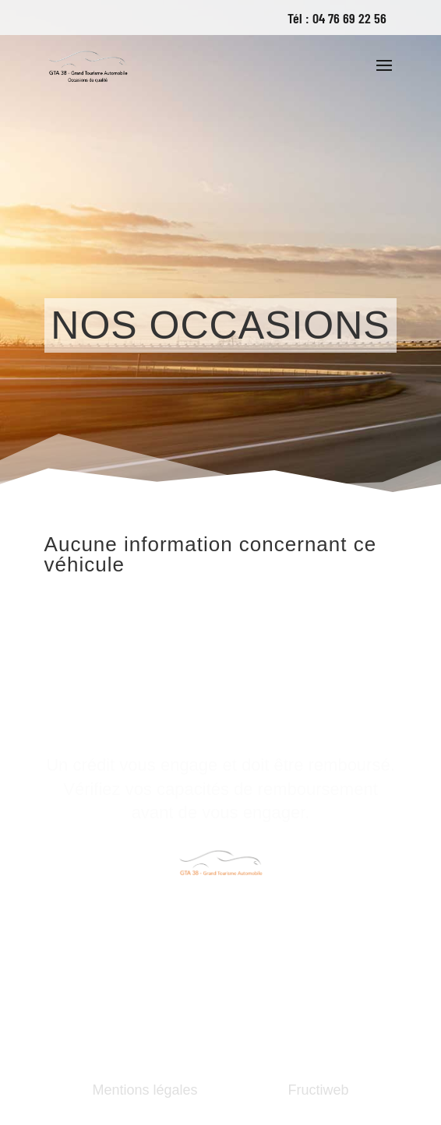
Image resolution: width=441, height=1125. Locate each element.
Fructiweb (318, 1090)
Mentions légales (144, 1090)
